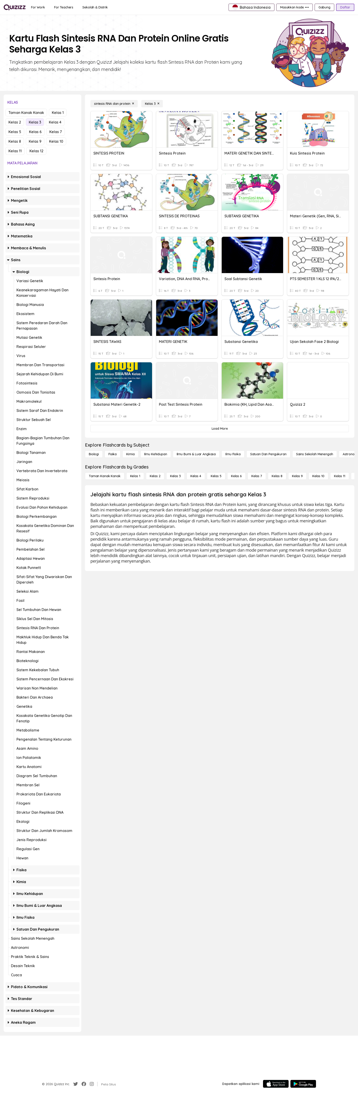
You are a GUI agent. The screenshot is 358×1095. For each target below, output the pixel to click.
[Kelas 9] (297, 476)
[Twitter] (75, 1084)
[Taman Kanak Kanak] (104, 476)
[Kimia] (130, 454)
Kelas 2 (14, 122)
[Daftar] (345, 7)
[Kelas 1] (135, 476)
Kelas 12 (36, 151)
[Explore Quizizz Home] (15, 7)
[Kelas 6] (236, 476)
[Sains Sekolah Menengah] (314, 454)
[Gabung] (324, 7)
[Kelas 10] (318, 476)
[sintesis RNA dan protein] (114, 103)
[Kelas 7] (256, 476)
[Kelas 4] (196, 476)
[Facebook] (84, 1084)
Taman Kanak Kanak (26, 112)
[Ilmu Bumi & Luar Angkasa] (196, 454)
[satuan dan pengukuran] (268, 454)
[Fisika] (113, 454)
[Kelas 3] (152, 103)
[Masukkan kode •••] (294, 7)
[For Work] (38, 7)
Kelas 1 (58, 112)
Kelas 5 (14, 131)
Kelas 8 (14, 141)
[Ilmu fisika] (232, 454)
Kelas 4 (55, 122)
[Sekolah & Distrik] (95, 7)
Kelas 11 (15, 151)
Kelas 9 (35, 141)
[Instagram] (92, 1084)
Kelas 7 (55, 131)
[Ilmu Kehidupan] (155, 454)
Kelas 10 (56, 141)
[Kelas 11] (339, 476)
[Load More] (219, 428)
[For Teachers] (63, 7)
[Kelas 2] (155, 476)
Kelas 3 (35, 122)
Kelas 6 (35, 131)
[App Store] (276, 1084)
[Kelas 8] (277, 476)
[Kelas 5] (216, 476)
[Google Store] (303, 1084)
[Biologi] (94, 454)
